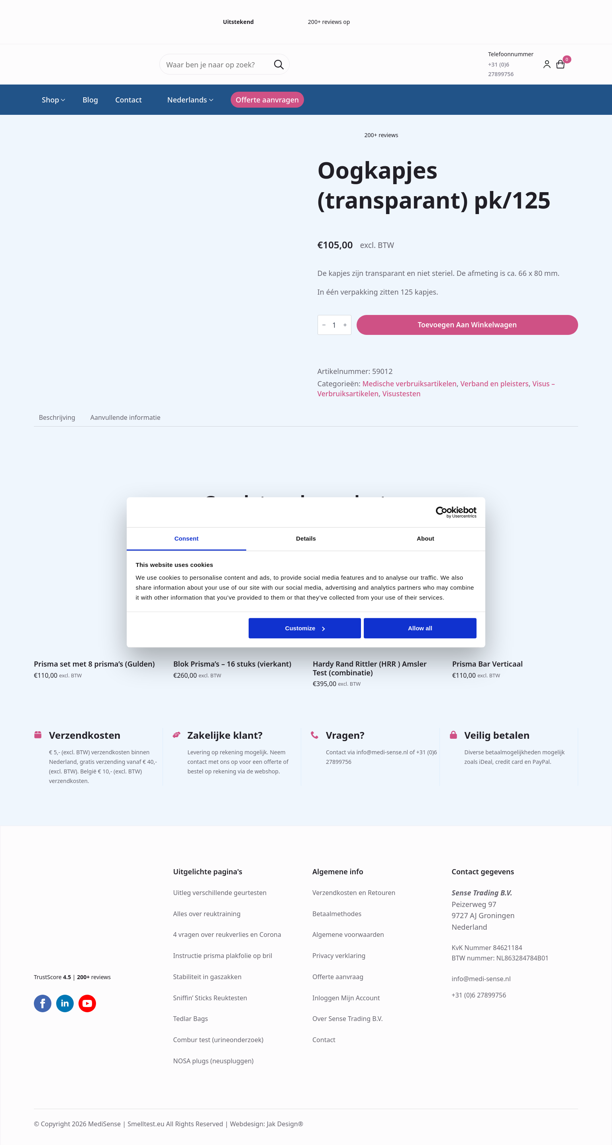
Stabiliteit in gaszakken (207, 977)
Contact (128, 99)
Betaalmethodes (336, 914)
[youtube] (87, 1004)
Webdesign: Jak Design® (266, 1124)
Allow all (420, 628)
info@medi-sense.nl (481, 979)
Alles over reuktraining (207, 914)
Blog (90, 99)
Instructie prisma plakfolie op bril (223, 956)
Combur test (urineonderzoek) (218, 1040)
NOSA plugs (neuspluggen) (213, 1061)
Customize (305, 628)
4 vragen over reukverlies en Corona (227, 935)
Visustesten (404, 393)
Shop (50, 99)
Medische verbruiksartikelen (411, 383)
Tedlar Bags (190, 1019)
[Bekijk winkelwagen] (560, 64)
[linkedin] (65, 1004)
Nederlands (183, 99)
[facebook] (42, 1004)
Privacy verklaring (338, 956)
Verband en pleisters (499, 383)
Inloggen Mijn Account (346, 998)
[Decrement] (324, 325)
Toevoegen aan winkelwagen (467, 325)
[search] (279, 64)
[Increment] (345, 325)
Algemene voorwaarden (348, 935)
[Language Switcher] (210, 99)
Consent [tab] (187, 538)
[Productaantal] (334, 325)
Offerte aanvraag (337, 977)
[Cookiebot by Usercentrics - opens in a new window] (442, 512)
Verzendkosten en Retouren (354, 893)
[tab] (57, 417)
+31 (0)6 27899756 (479, 996)
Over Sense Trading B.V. (347, 1019)
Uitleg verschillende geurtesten (220, 893)
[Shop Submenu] (62, 99)
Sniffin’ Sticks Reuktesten (210, 998)
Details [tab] (306, 538)
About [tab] (425, 538)
